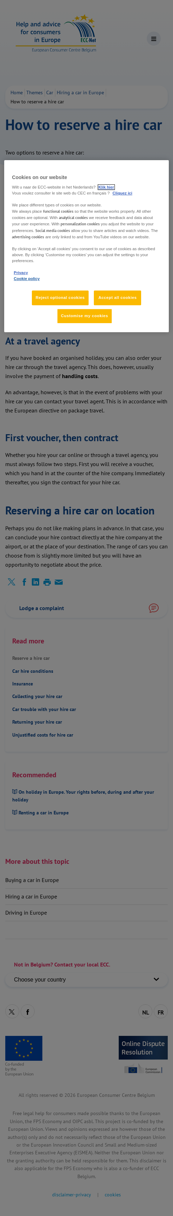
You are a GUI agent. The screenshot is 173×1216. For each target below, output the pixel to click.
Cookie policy (27, 278)
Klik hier (106, 187)
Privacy (21, 273)
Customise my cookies (84, 316)
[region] (86, 246)
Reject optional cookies (60, 297)
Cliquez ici (122, 193)
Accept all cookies (117, 297)
